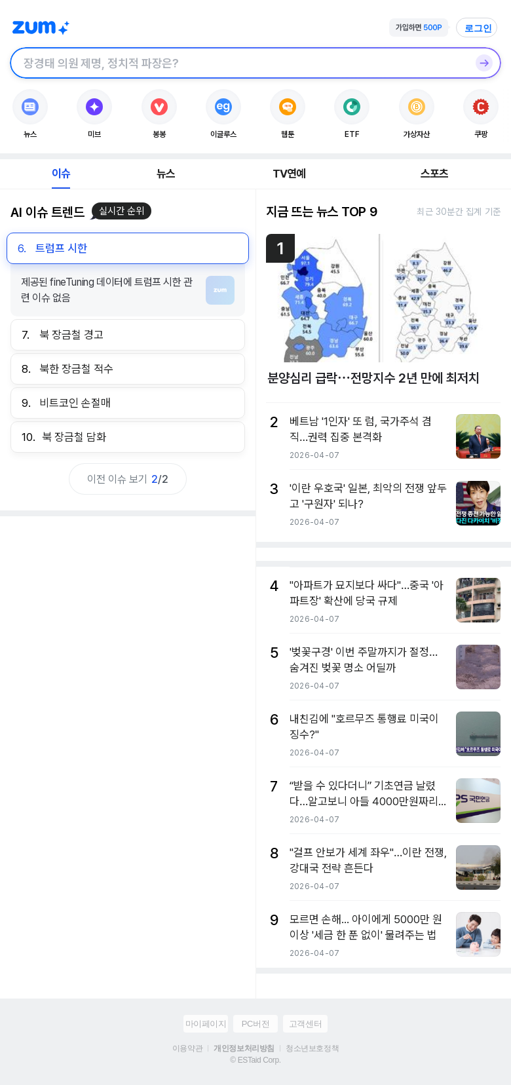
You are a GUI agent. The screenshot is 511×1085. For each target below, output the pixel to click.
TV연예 (289, 173)
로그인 (478, 28)
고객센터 (305, 1024)
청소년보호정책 (312, 1048)
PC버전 (255, 1024)
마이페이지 (206, 1024)
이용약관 (187, 1048)
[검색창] (238, 63)
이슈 (61, 173)
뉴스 (166, 173)
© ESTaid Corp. (255, 1060)
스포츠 (435, 173)
